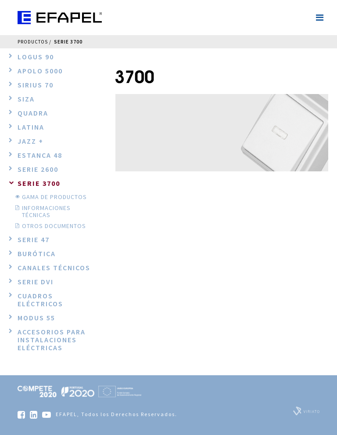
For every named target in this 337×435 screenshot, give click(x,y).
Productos (33, 42)
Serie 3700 (68, 42)
